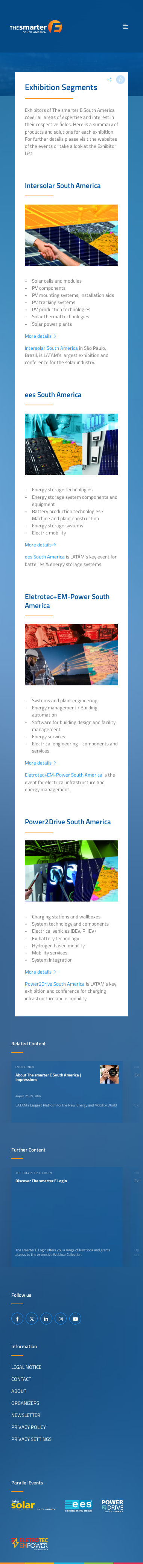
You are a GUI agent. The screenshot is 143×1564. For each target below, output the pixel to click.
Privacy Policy (28, 1427)
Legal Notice (26, 1367)
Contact (21, 1379)
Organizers (25, 1403)
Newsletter (25, 1415)
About (18, 1391)
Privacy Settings (31, 1439)
